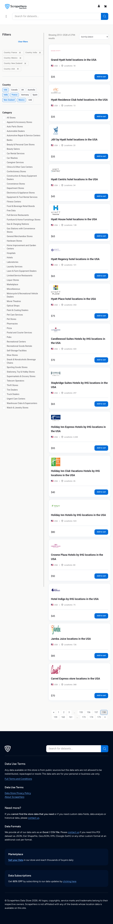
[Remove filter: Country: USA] (18, 69)
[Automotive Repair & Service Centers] (3, 135)
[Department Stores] (3, 188)
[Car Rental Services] (3, 153)
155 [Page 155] (81, 712)
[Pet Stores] (3, 319)
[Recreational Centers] (3, 341)
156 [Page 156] (88, 712)
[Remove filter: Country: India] (40, 52)
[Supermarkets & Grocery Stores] (3, 376)
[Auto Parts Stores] (3, 126)
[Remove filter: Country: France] (20, 52)
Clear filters (23, 42)
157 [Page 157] (96, 712)
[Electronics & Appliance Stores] (3, 192)
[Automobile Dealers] (3, 131)
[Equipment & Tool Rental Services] (3, 197)
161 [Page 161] (71, 717)
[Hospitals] (3, 253)
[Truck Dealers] (3, 394)
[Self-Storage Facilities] (3, 350)
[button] (6, 16)
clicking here (69, 881)
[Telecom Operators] (3, 380)
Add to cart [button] (101, 77)
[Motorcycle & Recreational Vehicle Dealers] (3, 295)
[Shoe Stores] (3, 355)
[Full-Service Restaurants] (3, 215)
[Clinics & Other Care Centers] (3, 166)
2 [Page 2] (63, 712)
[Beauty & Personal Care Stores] (3, 144)
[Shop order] (94, 37)
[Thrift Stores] (3, 385)
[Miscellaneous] (3, 289)
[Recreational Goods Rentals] (3, 346)
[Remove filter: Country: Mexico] (20, 58)
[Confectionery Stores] (3, 171)
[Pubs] (3, 337)
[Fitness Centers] (3, 201)
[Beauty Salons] (3, 149)
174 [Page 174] (91, 717)
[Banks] (3, 140)
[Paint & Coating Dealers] (3, 310)
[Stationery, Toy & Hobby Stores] (3, 371)
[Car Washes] (3, 158)
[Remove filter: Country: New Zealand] (25, 63)
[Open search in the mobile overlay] (60, 16)
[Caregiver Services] (3, 162)
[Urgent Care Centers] (3, 398)
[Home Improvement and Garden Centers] (3, 247)
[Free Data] (3, 210)
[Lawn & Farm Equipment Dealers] (3, 271)
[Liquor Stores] (3, 280)
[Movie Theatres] (3, 301)
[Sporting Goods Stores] (3, 367)
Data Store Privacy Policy (18, 793)
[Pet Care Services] (3, 314)
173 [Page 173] (84, 717)
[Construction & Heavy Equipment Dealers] (3, 177)
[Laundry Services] (3, 266)
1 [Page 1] (58, 712)
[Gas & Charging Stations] (3, 224)
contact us (33, 817)
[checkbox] (5, 90)
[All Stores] (3, 117)
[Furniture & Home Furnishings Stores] (3, 219)
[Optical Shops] (3, 305)
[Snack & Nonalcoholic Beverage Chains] (3, 361)
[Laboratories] (3, 262)
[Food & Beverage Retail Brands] (3, 206)
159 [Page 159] (55, 717)
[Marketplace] (3, 284)
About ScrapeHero (14, 797)
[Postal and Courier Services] (3, 332)
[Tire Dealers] (3, 389)
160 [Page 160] (63, 717)
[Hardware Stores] (3, 240)
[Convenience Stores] (3, 183)
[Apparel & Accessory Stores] (3, 122)
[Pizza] (3, 328)
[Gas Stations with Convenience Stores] (3, 230)
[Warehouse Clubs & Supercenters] (3, 403)
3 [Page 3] (69, 712)
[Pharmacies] (3, 323)
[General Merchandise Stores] (3, 236)
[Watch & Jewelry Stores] (3, 407)
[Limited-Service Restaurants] (3, 275)
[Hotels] (3, 257)
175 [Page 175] (99, 717)
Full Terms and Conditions (18, 778)
